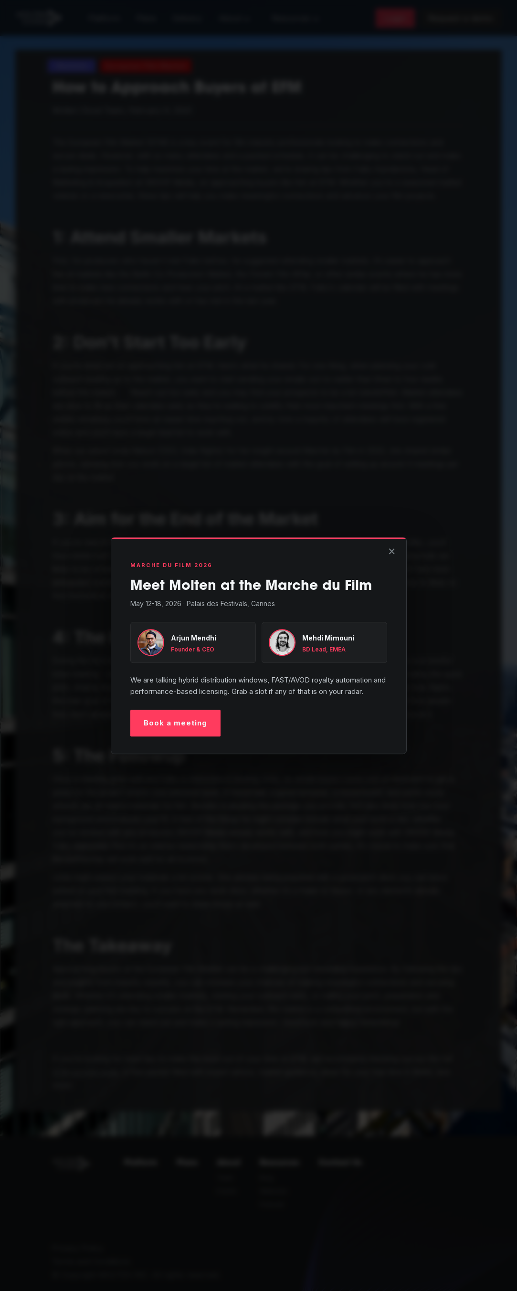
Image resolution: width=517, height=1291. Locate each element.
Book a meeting (175, 722)
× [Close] (392, 550)
